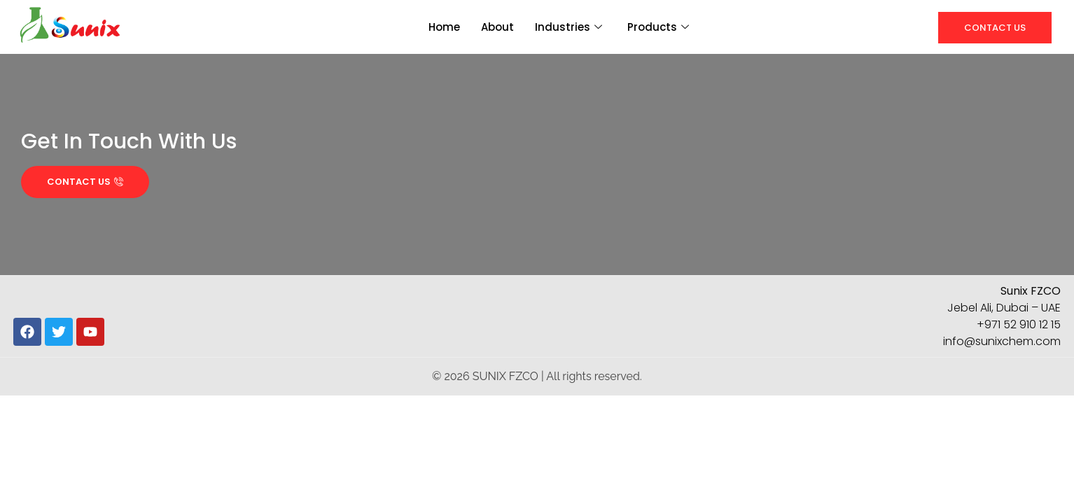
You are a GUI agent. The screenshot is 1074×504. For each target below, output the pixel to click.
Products (658, 27)
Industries (568, 27)
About (497, 27)
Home (444, 27)
